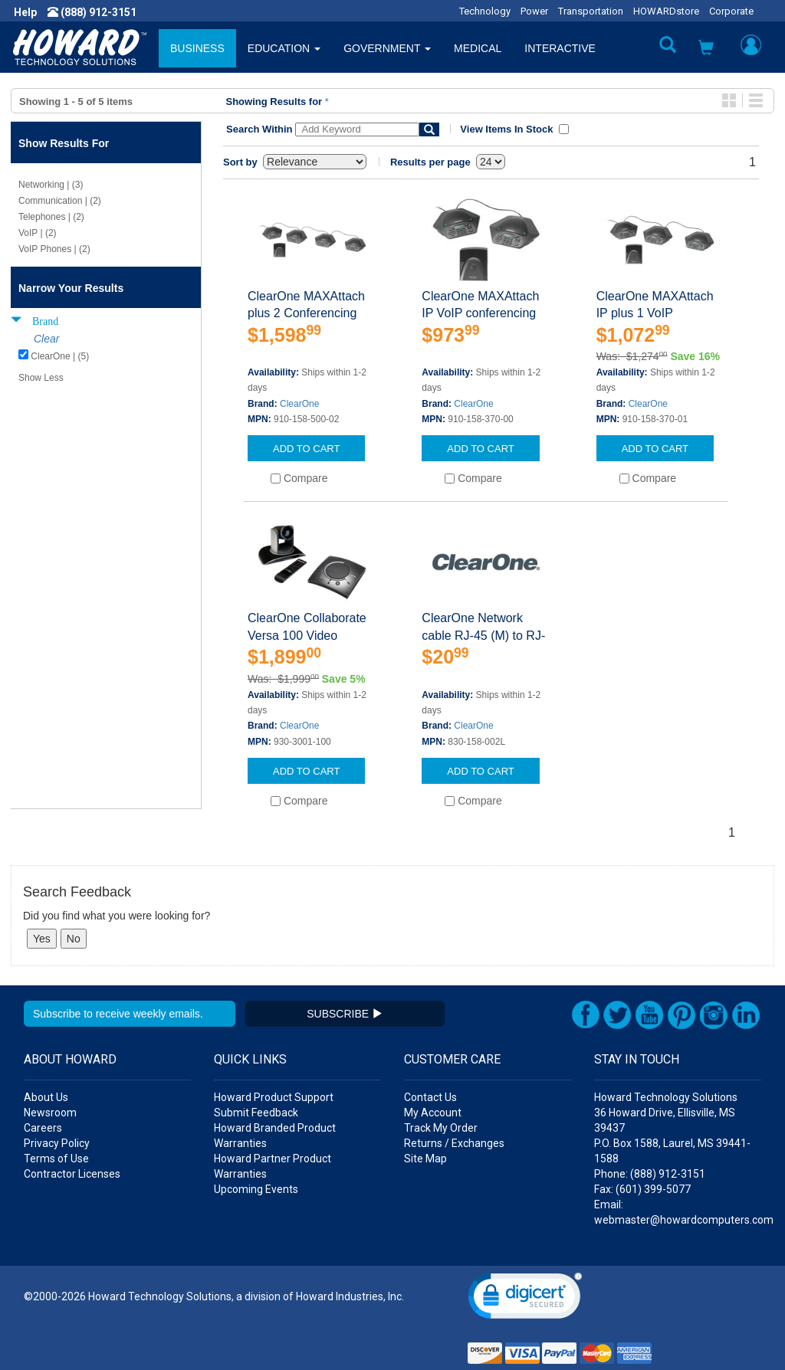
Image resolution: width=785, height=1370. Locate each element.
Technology (485, 11)
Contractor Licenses (72, 1174)
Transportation (590, 11)
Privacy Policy (57, 1143)
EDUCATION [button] (284, 48)
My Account (432, 1112)
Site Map (425, 1158)
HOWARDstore (666, 11)
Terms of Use (56, 1158)
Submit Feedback (256, 1112)
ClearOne (299, 403)
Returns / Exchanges (454, 1143)
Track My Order (441, 1128)
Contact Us (430, 1097)
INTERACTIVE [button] (560, 48)
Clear (46, 339)
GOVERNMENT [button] (387, 48)
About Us (46, 1097)
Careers (43, 1128)
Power (534, 11)
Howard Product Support (273, 1097)
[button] (706, 49)
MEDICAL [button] (477, 48)
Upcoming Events (256, 1189)
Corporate (731, 11)
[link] (525, 1299)
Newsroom (50, 1112)
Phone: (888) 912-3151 (649, 1174)
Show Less (41, 377)
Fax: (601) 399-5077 (642, 1189)
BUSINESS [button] (197, 48)
